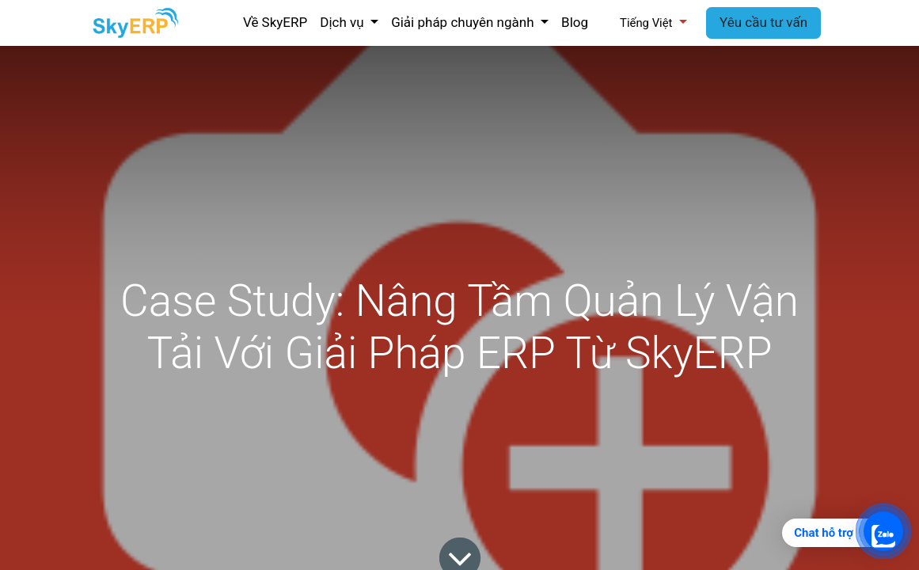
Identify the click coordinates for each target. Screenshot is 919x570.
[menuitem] (275, 23)
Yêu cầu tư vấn (763, 22)
